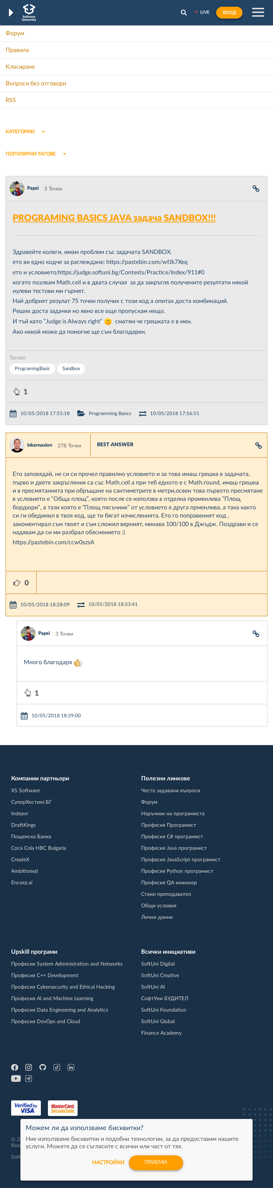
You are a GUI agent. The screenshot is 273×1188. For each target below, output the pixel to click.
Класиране (20, 67)
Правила (17, 50)
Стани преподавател (166, 894)
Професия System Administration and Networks (67, 964)
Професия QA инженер (169, 882)
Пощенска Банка (31, 836)
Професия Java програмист (174, 848)
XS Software (25, 790)
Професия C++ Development (44, 975)
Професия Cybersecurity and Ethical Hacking (63, 987)
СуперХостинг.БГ (31, 802)
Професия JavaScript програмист (180, 859)
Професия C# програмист (172, 836)
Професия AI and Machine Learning (52, 998)
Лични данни (157, 917)
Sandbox (71, 368)
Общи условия (158, 905)
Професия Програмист (168, 825)
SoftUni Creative (160, 975)
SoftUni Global (158, 1021)
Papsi (33, 188)
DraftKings (23, 825)
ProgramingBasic (32, 368)
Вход (229, 12)
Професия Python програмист (177, 871)
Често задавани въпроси (170, 790)
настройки (108, 1162)
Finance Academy (161, 1033)
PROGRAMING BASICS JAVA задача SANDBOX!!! (114, 218)
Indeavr (19, 813)
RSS (11, 100)
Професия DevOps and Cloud (45, 1021)
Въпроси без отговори (36, 84)
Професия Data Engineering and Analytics (59, 1010)
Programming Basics (110, 413)
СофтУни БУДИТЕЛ (164, 998)
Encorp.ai (21, 882)
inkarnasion (39, 445)
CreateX (20, 859)
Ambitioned (24, 871)
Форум (15, 33)
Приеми (156, 1162)
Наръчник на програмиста (173, 813)
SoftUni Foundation (163, 1010)
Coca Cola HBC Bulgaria (38, 848)
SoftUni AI (153, 987)
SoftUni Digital (158, 964)
